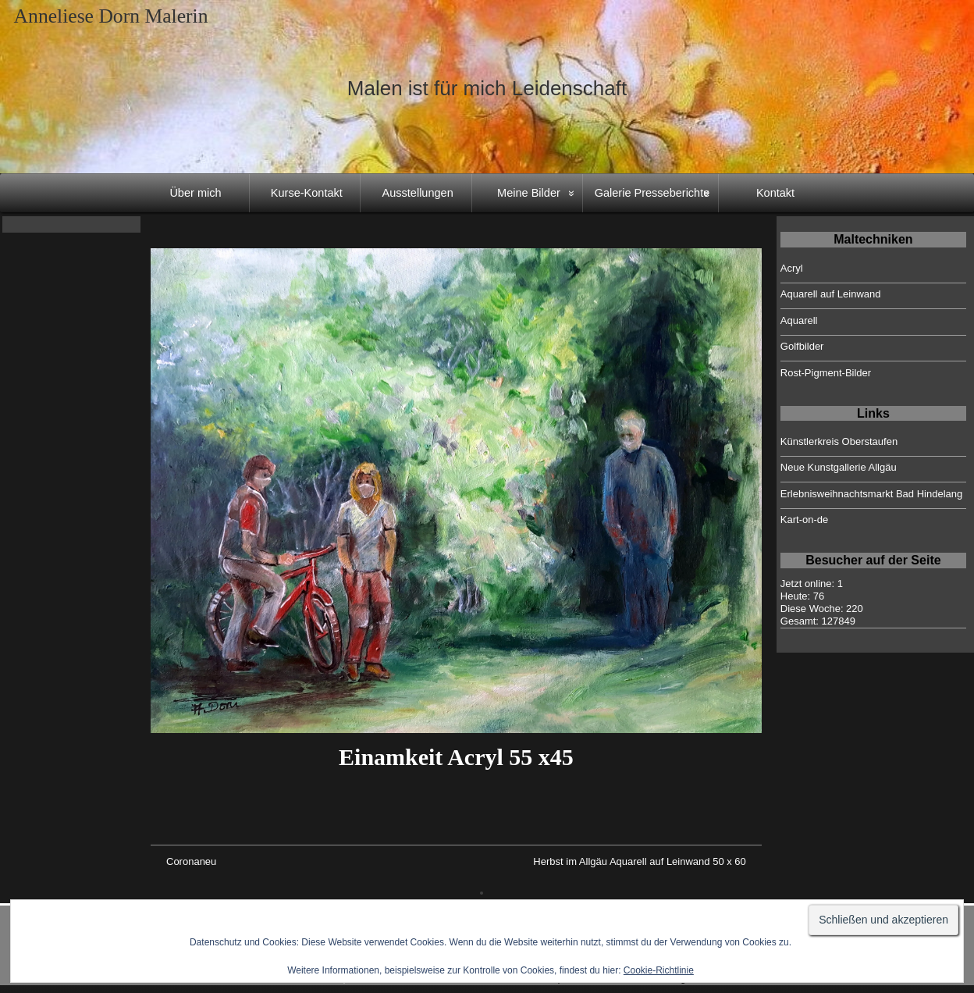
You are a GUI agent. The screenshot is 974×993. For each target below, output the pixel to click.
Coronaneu (191, 861)
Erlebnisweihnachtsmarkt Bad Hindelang (871, 494)
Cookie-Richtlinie (659, 970)
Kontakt (775, 193)
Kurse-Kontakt (307, 193)
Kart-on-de (804, 519)
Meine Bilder (528, 193)
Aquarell (799, 320)
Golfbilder (802, 346)
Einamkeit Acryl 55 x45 (456, 757)
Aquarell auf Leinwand (830, 294)
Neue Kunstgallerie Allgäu (838, 467)
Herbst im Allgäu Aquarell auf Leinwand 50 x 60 (639, 861)
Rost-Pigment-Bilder (825, 373)
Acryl (791, 268)
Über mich (195, 193)
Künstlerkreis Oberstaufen (839, 441)
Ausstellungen (417, 193)
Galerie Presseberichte (652, 193)
